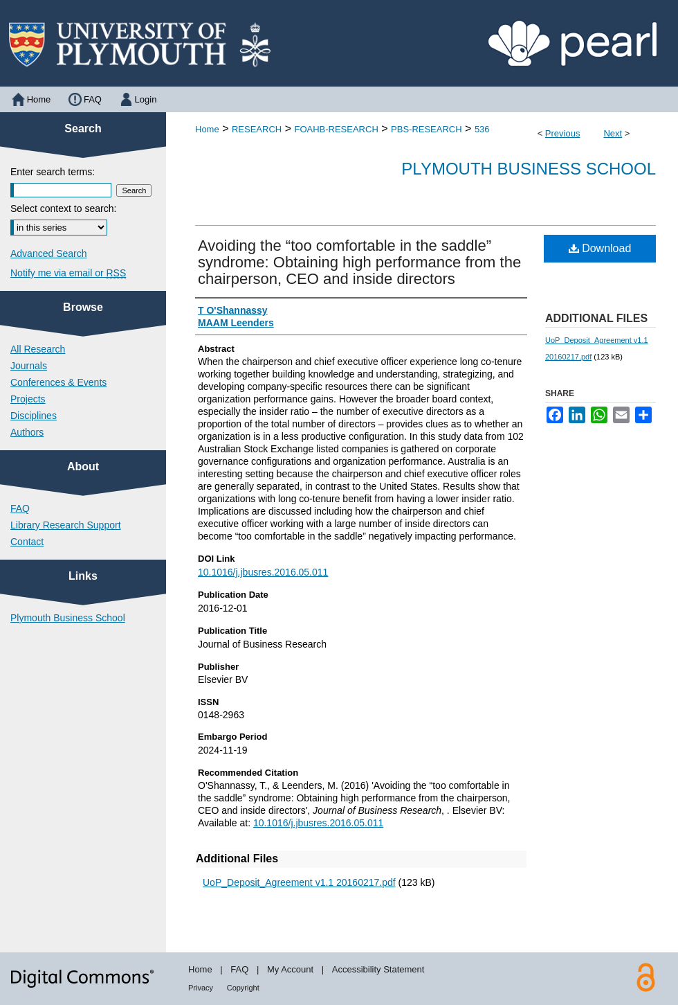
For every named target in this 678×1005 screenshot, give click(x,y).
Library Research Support (65, 525)
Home (207, 129)
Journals (28, 365)
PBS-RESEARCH (426, 129)
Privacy (200, 988)
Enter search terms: (52, 171)
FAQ (20, 508)
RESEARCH (257, 129)
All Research (37, 349)
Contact (27, 541)
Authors (27, 432)
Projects (28, 398)
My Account (290, 969)
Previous (562, 133)
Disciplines (33, 415)
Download (600, 248)
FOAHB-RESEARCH (336, 129)
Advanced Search (48, 253)
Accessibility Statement (378, 969)
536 (482, 129)
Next (612, 133)
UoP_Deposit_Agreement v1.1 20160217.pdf (299, 882)
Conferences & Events (58, 382)
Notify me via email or (68, 272)
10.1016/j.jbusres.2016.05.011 (263, 572)
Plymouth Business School (528, 168)
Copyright (243, 988)
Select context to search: (63, 208)
